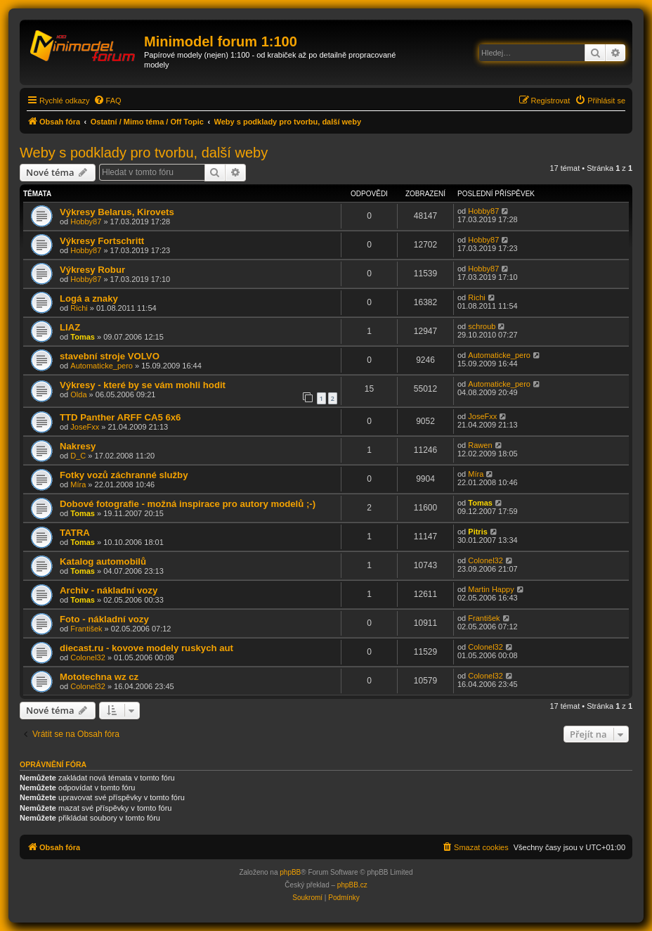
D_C (78, 455)
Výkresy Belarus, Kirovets (117, 212)
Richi (78, 308)
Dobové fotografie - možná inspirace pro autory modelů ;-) (187, 504)
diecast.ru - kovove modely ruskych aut (146, 648)
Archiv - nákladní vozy (108, 590)
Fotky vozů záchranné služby (124, 475)
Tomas (82, 337)
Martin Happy (491, 589)
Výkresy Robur (92, 269)
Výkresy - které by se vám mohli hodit (143, 385)
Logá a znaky (89, 298)
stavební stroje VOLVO (109, 356)
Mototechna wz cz (99, 677)
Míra (78, 484)
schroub (481, 326)
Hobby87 (85, 221)
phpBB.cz (352, 885)
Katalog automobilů (103, 561)
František (86, 628)
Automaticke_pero (101, 365)
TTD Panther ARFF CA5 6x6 (120, 417)
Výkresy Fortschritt (102, 241)
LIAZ (70, 327)
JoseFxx (84, 427)
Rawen (480, 445)
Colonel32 (485, 560)
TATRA (75, 532)
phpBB (290, 872)
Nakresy (78, 446)
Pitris (478, 531)
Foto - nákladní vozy (104, 619)
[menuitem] (107, 100)
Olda (78, 394)
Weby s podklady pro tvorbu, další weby (144, 152)
